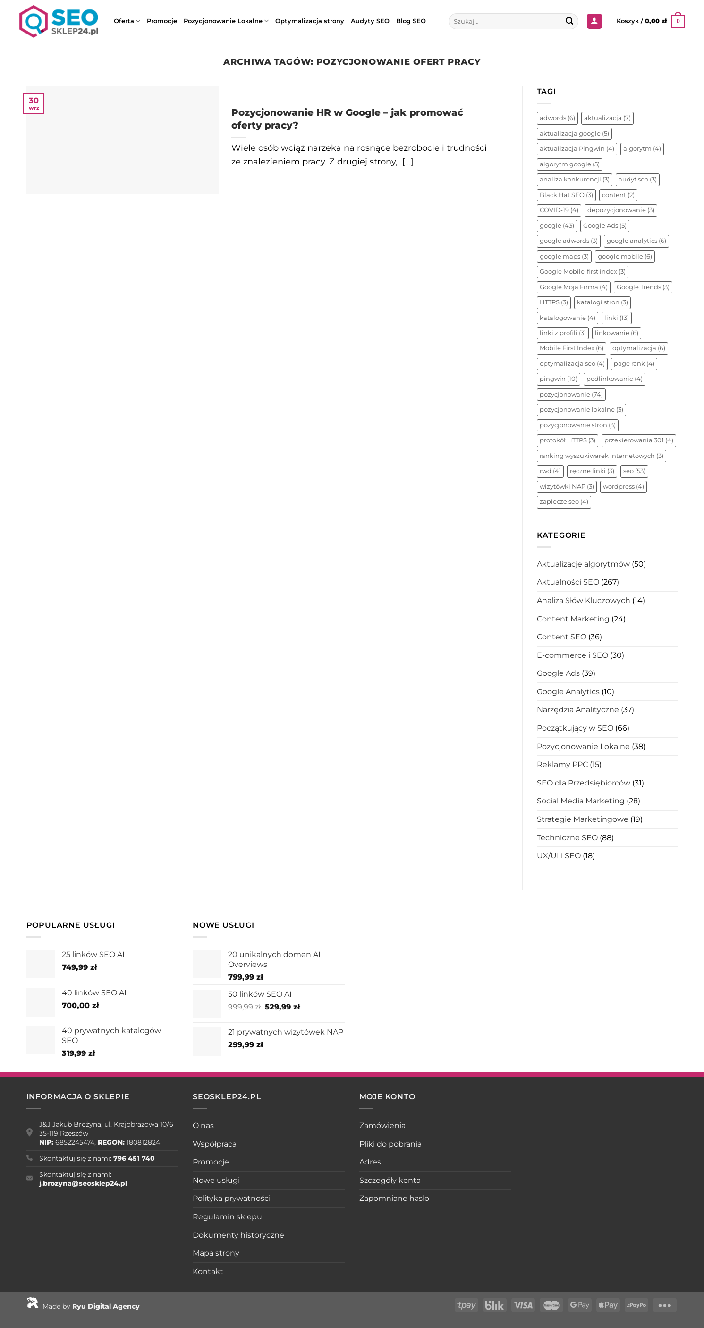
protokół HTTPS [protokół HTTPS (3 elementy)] (567, 440)
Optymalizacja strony (309, 21)
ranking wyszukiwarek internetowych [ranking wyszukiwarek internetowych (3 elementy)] (601, 455)
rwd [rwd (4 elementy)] (550, 470)
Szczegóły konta (390, 1180)
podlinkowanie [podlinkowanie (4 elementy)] (614, 378)
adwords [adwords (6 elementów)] (557, 117)
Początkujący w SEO (575, 728)
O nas (203, 1125)
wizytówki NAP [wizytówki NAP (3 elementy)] (567, 486)
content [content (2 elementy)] (618, 194)
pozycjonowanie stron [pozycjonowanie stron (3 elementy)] (578, 425)
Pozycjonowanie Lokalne (226, 21)
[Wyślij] (569, 21)
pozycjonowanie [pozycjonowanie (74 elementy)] (571, 394)
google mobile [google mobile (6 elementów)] (625, 256)
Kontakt (208, 1271)
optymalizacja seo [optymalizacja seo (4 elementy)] (572, 363)
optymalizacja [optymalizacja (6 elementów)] (638, 348)
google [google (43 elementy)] (557, 225)
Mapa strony (216, 1253)
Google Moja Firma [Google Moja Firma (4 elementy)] (574, 287)
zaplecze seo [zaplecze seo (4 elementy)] (564, 501)
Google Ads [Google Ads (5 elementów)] (605, 225)
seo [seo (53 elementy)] (634, 470)
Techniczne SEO (567, 837)
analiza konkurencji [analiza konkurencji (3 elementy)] (575, 179)
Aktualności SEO (568, 582)
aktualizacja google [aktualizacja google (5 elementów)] (574, 133)
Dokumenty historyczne (238, 1235)
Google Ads (558, 673)
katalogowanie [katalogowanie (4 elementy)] (567, 317)
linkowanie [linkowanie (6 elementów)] (616, 332)
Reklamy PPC (562, 764)
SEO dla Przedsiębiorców (583, 782)
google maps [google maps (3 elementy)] (564, 256)
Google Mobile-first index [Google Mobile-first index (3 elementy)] (583, 271)
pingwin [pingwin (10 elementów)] (558, 378)
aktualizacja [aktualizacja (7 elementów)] (607, 117)
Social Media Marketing (581, 800)
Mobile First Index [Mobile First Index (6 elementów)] (571, 348)
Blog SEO (411, 21)
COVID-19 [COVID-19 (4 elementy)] (559, 210)
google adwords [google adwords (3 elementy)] (569, 240)
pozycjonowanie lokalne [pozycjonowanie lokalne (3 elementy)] (581, 409)
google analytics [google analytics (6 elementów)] (636, 240)
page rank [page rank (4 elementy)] (634, 363)
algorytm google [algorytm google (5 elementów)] (570, 164)
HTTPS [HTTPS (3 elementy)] (554, 302)
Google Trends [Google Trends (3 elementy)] (643, 287)
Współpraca (215, 1143)
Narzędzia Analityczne (578, 709)
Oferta (127, 21)
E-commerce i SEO (572, 655)
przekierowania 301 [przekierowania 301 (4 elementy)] (638, 440)
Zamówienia (382, 1125)
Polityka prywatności (232, 1198)
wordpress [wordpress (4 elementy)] (623, 486)
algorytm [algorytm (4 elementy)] (642, 148)
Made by (83, 1306)
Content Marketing (573, 618)
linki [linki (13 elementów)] (616, 317)
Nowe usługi (216, 1180)
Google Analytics (568, 691)
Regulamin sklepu (227, 1216)
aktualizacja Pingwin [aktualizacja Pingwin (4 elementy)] (577, 148)
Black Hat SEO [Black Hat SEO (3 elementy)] (566, 194)
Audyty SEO (370, 21)
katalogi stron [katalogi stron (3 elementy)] (602, 302)
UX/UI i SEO (559, 855)
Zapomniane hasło (394, 1198)
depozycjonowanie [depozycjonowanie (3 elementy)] (620, 210)
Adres (370, 1161)
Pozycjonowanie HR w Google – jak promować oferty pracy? (347, 118)
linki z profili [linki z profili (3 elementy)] (563, 332)
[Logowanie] (594, 21)
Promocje (162, 21)
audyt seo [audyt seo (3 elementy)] (638, 179)
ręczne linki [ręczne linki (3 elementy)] (592, 470)
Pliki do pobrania (390, 1143)
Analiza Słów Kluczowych (583, 600)
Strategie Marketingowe (582, 819)
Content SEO (561, 636)
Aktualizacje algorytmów (583, 564)
